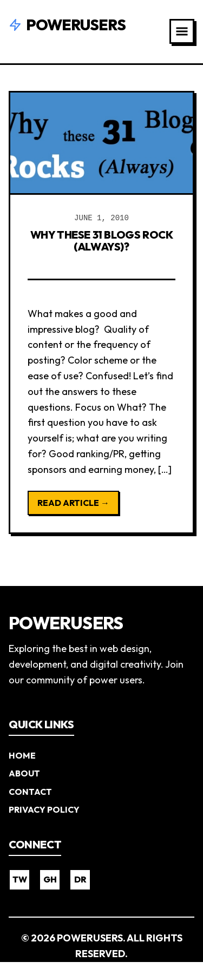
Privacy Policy (44, 809)
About (24, 773)
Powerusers (67, 24)
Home (22, 755)
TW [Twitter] (19, 879)
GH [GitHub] (50, 879)
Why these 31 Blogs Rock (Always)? (101, 240)
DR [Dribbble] (80, 879)
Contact (30, 791)
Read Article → (73, 502)
